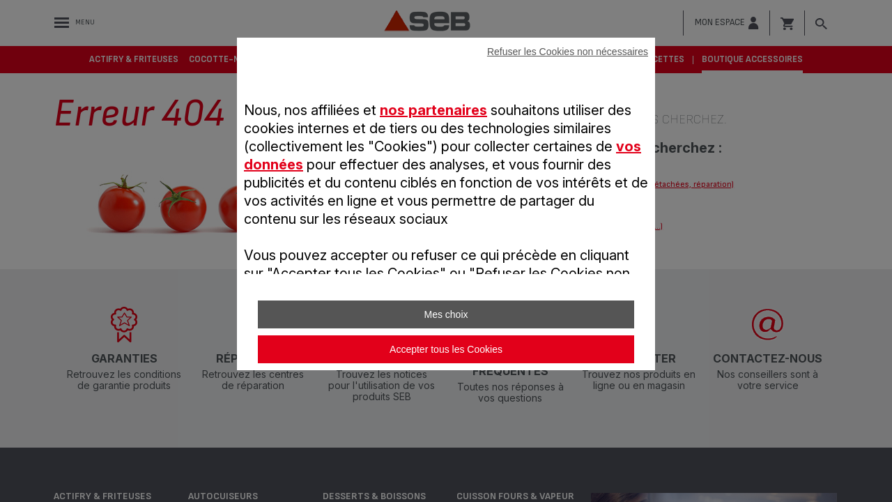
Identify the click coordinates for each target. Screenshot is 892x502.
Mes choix (446, 314)
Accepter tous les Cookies (446, 349)
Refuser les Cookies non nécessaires (567, 51)
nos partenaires (433, 110)
